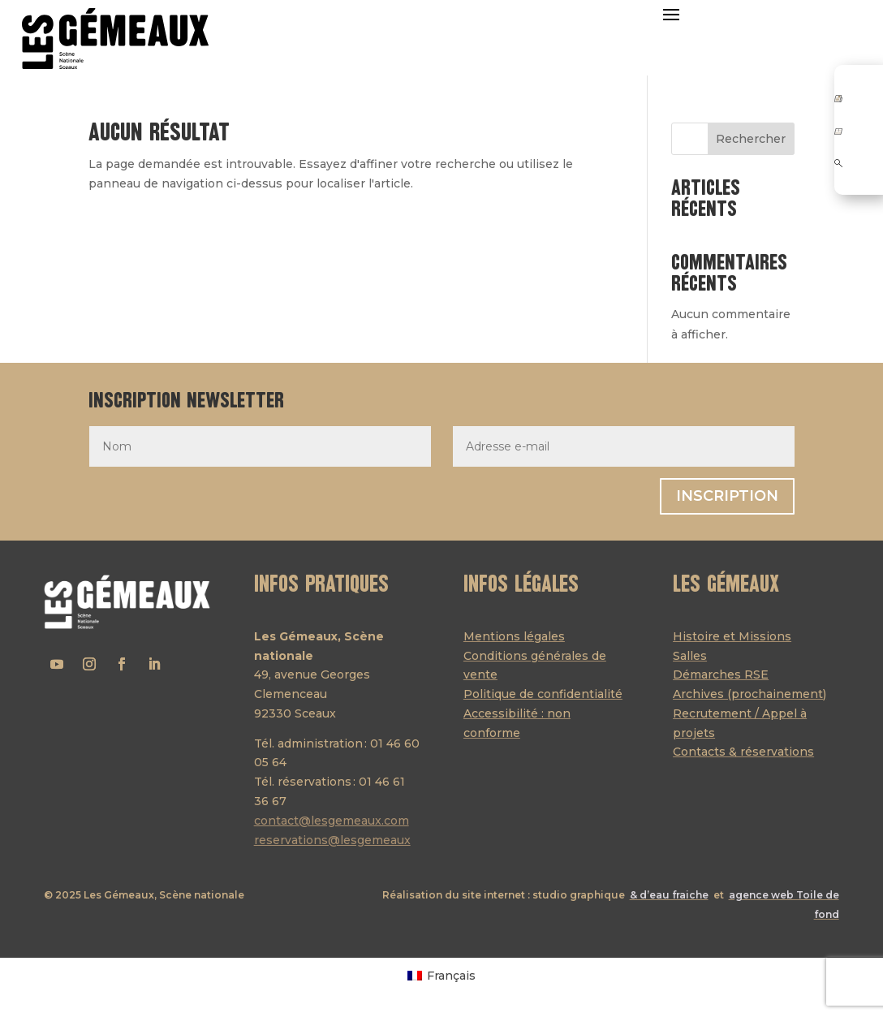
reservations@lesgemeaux (332, 840)
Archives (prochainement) (749, 694)
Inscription (727, 496)
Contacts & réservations (743, 751)
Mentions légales (514, 636)
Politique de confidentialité (542, 694)
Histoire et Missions (732, 636)
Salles (690, 656)
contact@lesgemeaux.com (331, 820)
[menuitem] (441, 974)
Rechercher (751, 138)
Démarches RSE (721, 674)
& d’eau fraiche (669, 895)
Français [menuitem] (451, 975)
